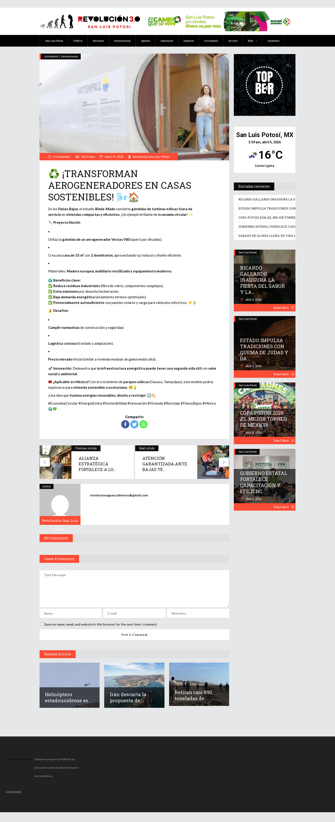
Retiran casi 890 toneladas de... (193, 695)
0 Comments (61, 156)
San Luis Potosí (248, 252)
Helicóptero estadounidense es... (68, 697)
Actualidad (51, 56)
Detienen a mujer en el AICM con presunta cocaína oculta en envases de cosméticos (56, 767)
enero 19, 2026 (113, 156)
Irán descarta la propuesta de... (128, 697)
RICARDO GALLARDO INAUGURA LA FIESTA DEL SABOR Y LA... (262, 280)
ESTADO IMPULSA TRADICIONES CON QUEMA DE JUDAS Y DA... (264, 349)
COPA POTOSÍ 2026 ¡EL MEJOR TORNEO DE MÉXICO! (277, 217)
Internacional (69, 56)
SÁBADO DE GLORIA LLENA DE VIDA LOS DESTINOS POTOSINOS (286, 236)
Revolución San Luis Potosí (151, 156)
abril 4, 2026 (253, 299)
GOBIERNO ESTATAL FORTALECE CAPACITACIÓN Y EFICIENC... (263, 482)
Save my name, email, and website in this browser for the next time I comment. (100, 624)
